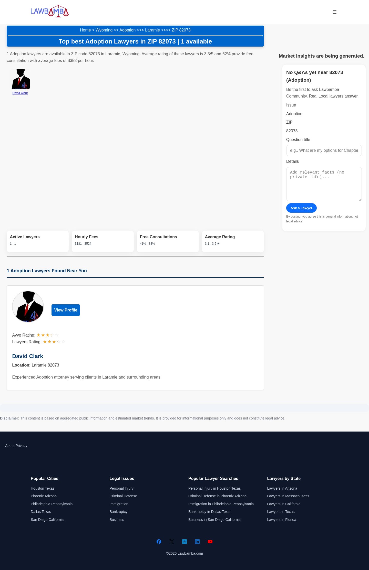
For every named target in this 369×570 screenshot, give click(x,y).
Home (85, 30)
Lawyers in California (284, 504)
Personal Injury (122, 488)
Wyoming (104, 30)
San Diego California (47, 520)
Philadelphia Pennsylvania (52, 504)
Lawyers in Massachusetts (288, 496)
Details (292, 161)
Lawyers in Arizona (282, 488)
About (10, 446)
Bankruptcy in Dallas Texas (209, 512)
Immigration (119, 504)
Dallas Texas (41, 512)
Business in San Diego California (214, 520)
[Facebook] (159, 541)
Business (117, 520)
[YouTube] (210, 541)
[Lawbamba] (50, 17)
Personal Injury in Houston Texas (214, 488)
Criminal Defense (123, 496)
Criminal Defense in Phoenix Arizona (217, 496)
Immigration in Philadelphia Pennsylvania (221, 504)
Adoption (127, 30)
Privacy (21, 446)
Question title (298, 139)
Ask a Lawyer (301, 214)
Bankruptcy (119, 512)
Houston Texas (42, 488)
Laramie (152, 30)
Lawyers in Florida (281, 520)
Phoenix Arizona (44, 496)
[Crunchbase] (184, 541)
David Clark (27, 356)
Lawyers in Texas (281, 512)
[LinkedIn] (197, 541)
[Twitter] (171, 541)
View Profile (65, 310)
